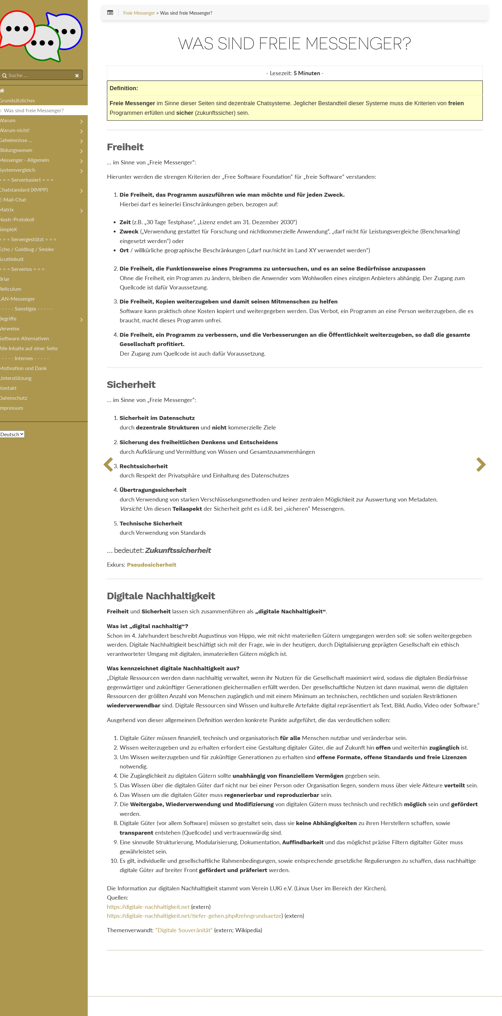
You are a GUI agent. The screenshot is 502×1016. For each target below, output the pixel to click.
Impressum (17, 409)
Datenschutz (19, 399)
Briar (10, 280)
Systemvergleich (23, 171)
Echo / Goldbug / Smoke (32, 250)
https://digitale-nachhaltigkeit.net (158, 925)
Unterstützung (21, 379)
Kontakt (14, 389)
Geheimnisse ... (22, 141)
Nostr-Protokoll (23, 220)
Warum (13, 121)
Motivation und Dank (29, 369)
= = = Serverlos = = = (28, 270)
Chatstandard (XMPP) (29, 191)
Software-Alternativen (30, 339)
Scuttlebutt (17, 260)
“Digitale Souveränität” (193, 949)
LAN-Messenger (23, 300)
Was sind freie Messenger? (40, 111)
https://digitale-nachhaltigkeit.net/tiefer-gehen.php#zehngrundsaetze (204, 934)
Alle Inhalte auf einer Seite (34, 349)
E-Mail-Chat (19, 201)
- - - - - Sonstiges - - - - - (32, 310)
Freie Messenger (149, 13)
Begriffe (14, 320)
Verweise (15, 330)
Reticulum (16, 290)
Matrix (12, 211)
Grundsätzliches (23, 101)
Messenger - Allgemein (30, 161)
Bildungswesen (22, 151)
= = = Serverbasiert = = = (32, 181)
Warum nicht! (20, 131)
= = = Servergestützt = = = (34, 240)
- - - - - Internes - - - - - (30, 359)
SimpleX (14, 230)
